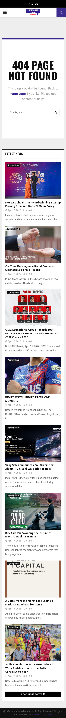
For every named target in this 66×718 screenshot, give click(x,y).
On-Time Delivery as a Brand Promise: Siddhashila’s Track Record (29, 268)
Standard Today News (41, 714)
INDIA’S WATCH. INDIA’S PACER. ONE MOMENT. (27, 399)
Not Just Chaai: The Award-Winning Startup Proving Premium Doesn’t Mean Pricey (33, 204)
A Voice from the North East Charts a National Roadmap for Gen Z (29, 603)
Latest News (14, 153)
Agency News (13, 165)
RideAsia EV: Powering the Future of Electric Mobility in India (28, 535)
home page (18, 93)
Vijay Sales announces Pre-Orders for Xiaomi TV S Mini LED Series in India (29, 467)
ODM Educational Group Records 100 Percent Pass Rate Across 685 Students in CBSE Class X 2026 (32, 333)
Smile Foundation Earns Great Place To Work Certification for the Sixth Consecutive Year (30, 668)
